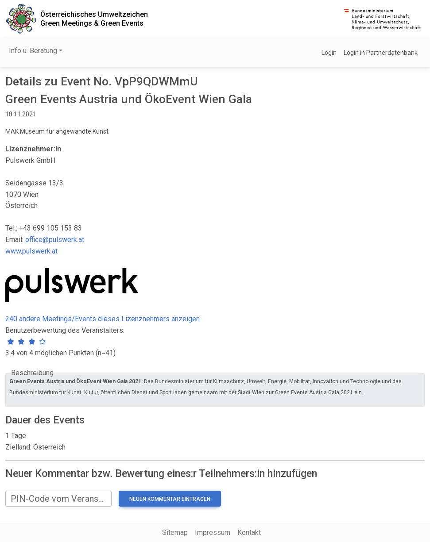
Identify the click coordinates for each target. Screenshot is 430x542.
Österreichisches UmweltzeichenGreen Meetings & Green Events (94, 18)
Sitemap (175, 532)
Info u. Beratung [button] (33, 50)
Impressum (212, 532)
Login (329, 52)
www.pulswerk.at (31, 251)
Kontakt (249, 532)
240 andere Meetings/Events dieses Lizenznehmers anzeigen (102, 319)
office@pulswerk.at (54, 239)
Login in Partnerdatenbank (381, 52)
